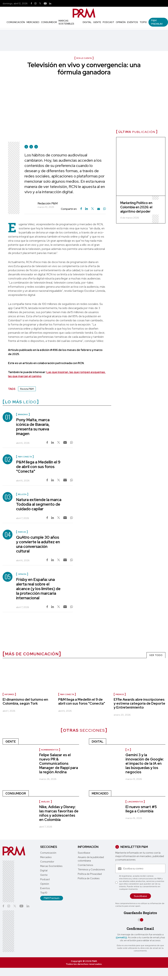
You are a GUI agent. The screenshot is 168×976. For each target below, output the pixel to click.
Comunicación (16, 22)
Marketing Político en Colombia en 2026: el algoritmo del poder (136, 207)
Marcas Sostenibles (66, 22)
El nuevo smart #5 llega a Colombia (141, 809)
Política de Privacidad (90, 874)
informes (9, 694)
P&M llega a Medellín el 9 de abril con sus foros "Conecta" (38, 466)
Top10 (143, 22)
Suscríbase (84, 852)
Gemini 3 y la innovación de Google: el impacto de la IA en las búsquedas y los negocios (145, 763)
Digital (87, 22)
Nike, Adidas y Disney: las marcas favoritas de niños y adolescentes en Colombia (58, 813)
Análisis (45, 801)
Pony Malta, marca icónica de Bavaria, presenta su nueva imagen (33, 426)
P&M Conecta (67, 694)
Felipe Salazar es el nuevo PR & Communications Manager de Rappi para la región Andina (58, 763)
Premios (120, 694)
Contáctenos (85, 865)
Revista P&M (27, 388)
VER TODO (156, 655)
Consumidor (49, 22)
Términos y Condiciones (91, 869)
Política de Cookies (89, 878)
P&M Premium (156, 22)
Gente (97, 22)
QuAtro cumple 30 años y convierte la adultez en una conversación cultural (38, 544)
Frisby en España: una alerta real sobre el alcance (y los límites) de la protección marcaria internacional (38, 588)
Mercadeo (33, 22)
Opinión (121, 22)
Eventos (132, 22)
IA (128, 749)
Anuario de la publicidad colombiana (91, 859)
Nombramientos (49, 749)
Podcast (108, 22)
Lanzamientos (135, 801)
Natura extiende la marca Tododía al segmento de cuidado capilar (38, 504)
